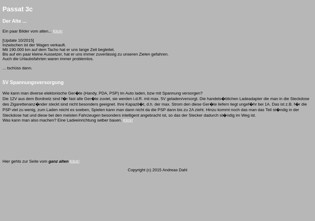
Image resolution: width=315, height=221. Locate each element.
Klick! (58, 31)
